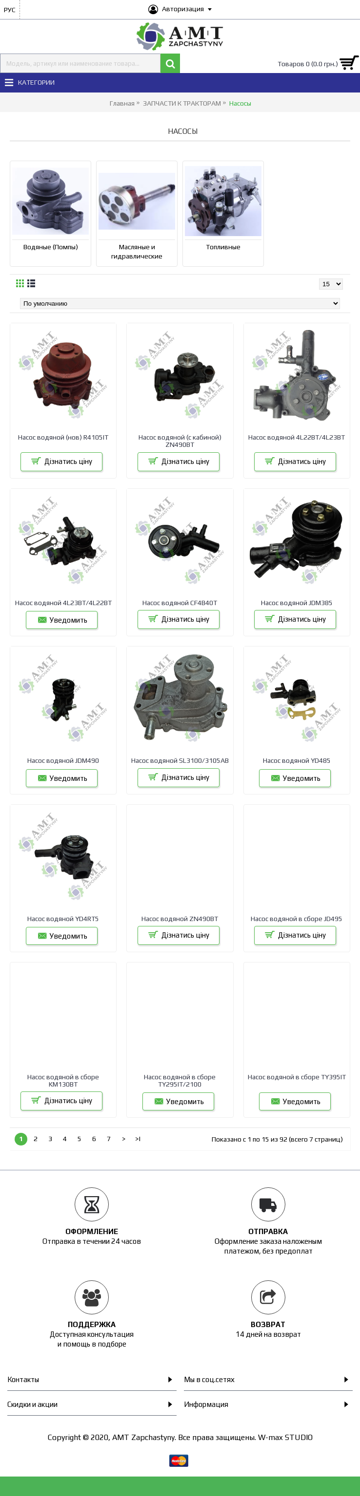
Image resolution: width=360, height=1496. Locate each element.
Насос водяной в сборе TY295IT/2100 (180, 1080)
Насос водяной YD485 (297, 760)
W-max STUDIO (285, 1437)
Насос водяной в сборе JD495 (296, 919)
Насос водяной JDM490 (63, 760)
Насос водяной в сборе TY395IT (297, 1077)
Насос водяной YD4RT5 (63, 919)
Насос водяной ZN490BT (179, 919)
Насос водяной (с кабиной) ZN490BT (180, 440)
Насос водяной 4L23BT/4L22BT (63, 603)
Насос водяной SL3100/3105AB (180, 760)
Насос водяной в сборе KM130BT (63, 1080)
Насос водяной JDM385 (297, 603)
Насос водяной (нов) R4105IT (63, 437)
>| (138, 1139)
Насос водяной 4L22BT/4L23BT (296, 437)
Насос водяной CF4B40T (179, 603)
